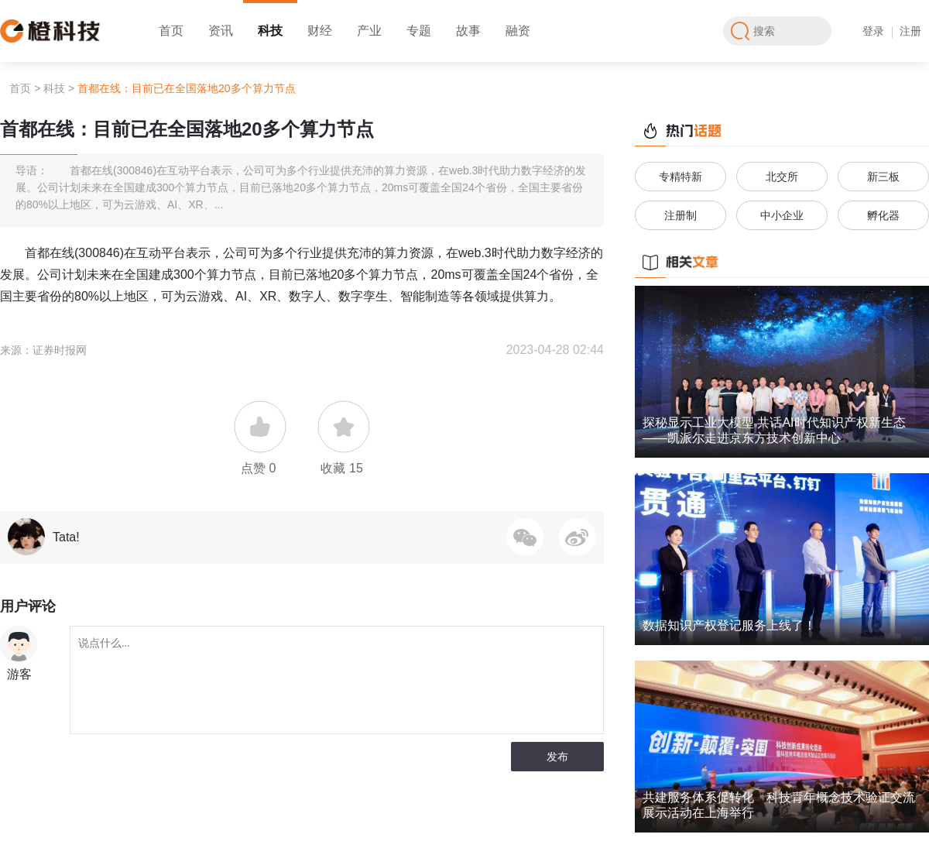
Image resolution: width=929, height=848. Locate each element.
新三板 (883, 176)
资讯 (220, 30)
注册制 (680, 215)
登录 (873, 31)
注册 (910, 31)
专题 (418, 30)
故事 (468, 30)
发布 (557, 756)
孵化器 (883, 215)
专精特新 (680, 176)
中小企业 (782, 215)
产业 (369, 30)
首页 (171, 30)
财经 (319, 30)
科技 (270, 30)
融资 (518, 30)
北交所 (782, 176)
